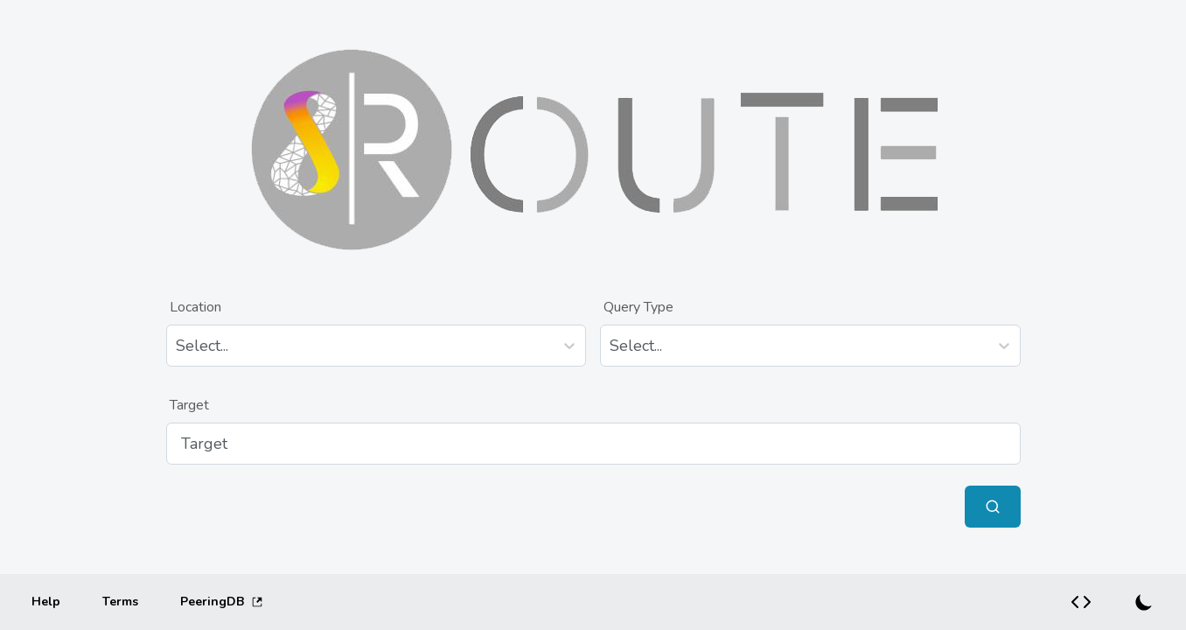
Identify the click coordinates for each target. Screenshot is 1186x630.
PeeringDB (221, 601)
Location (195, 307)
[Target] (593, 444)
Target (189, 405)
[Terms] (120, 602)
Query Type (638, 307)
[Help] (46, 602)
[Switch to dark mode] (1144, 602)
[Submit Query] (993, 507)
